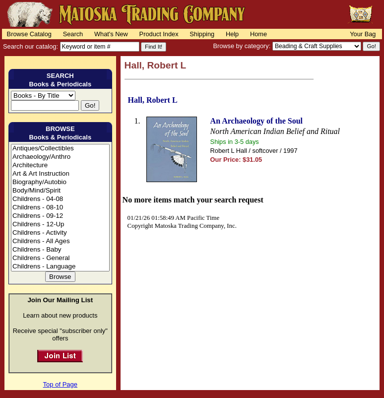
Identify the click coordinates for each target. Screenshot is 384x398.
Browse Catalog (29, 34)
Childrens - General (60, 258)
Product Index (159, 34)
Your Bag (363, 34)
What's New (111, 34)
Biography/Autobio (60, 182)
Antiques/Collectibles (60, 148)
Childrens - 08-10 (60, 207)
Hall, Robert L (153, 100)
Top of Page (60, 384)
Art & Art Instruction (60, 174)
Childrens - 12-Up (60, 224)
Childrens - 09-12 (60, 216)
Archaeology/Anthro (60, 157)
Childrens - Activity (60, 233)
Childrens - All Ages (60, 241)
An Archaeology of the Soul (256, 121)
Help (232, 34)
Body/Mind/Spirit (60, 191)
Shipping (202, 34)
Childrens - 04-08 (60, 199)
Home (258, 34)
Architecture (60, 165)
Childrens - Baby (60, 250)
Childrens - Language (60, 267)
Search (73, 34)
